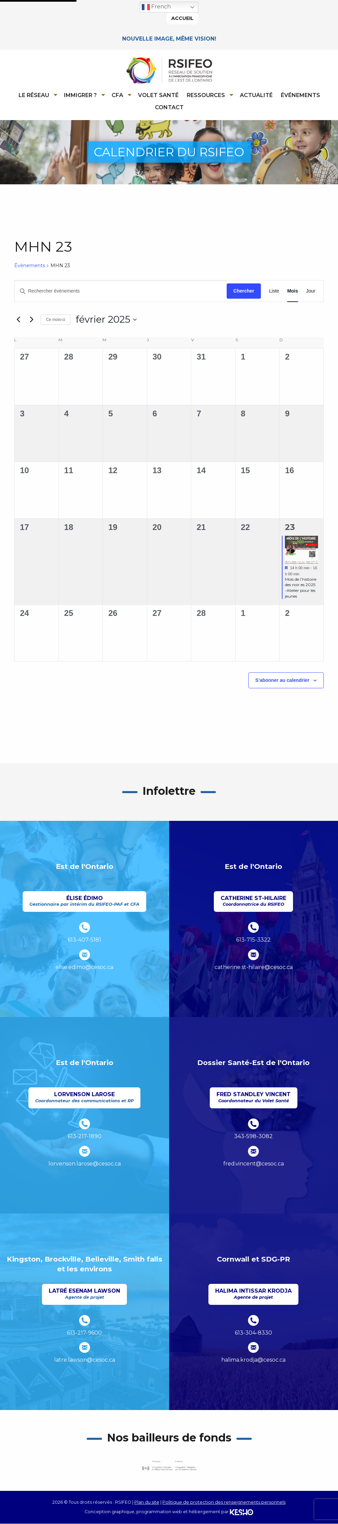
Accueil (182, 18)
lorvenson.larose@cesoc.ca (84, 1163)
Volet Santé (158, 95)
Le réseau (34, 95)
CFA (117, 95)
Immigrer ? (80, 95)
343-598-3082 (253, 1136)
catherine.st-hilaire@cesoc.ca (254, 967)
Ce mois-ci (55, 319)
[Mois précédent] (18, 320)
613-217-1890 (85, 1136)
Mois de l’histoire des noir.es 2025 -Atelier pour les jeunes (300, 588)
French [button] (156, 7)
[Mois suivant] (31, 320)
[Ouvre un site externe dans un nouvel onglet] (169, 1466)
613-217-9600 (84, 1333)
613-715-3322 (253, 940)
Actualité (256, 95)
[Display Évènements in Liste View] (274, 291)
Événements (300, 95)
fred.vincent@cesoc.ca (253, 1163)
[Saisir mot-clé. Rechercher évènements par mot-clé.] (121, 291)
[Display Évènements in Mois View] (292, 291)
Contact (169, 107)
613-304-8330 (253, 1333)
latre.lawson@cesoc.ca (84, 1360)
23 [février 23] (290, 527)
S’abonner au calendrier (282, 680)
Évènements (29, 266)
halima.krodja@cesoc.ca (253, 1360)
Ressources (206, 95)
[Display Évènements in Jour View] (310, 291)
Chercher (243, 291)
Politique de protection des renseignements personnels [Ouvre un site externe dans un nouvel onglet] (224, 1502)
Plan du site (146, 1502)
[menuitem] (37, 95)
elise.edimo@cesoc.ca (84, 967)
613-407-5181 (84, 940)
